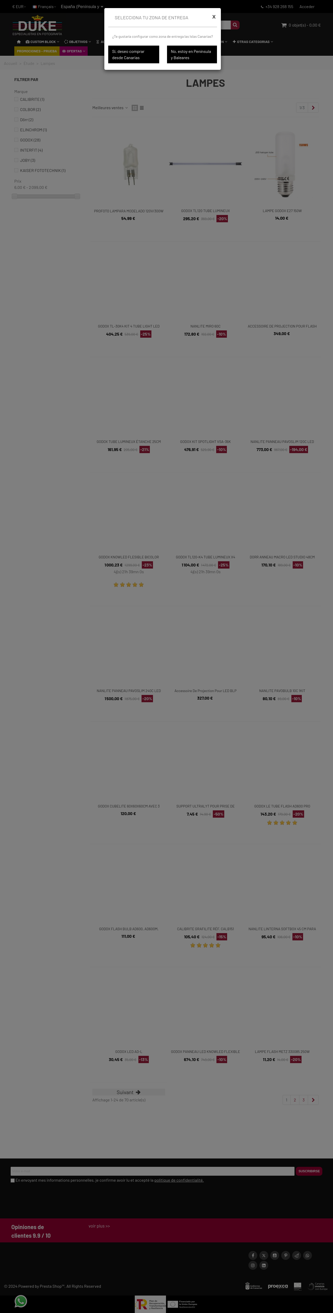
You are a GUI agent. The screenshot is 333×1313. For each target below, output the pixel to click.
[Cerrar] (214, 16)
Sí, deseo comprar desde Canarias (128, 54)
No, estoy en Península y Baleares (191, 54)
